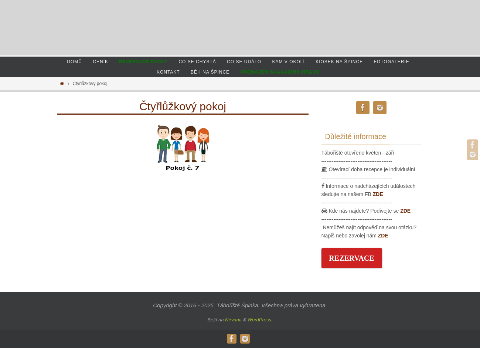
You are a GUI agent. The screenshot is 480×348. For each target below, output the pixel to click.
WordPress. (260, 319)
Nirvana (233, 319)
